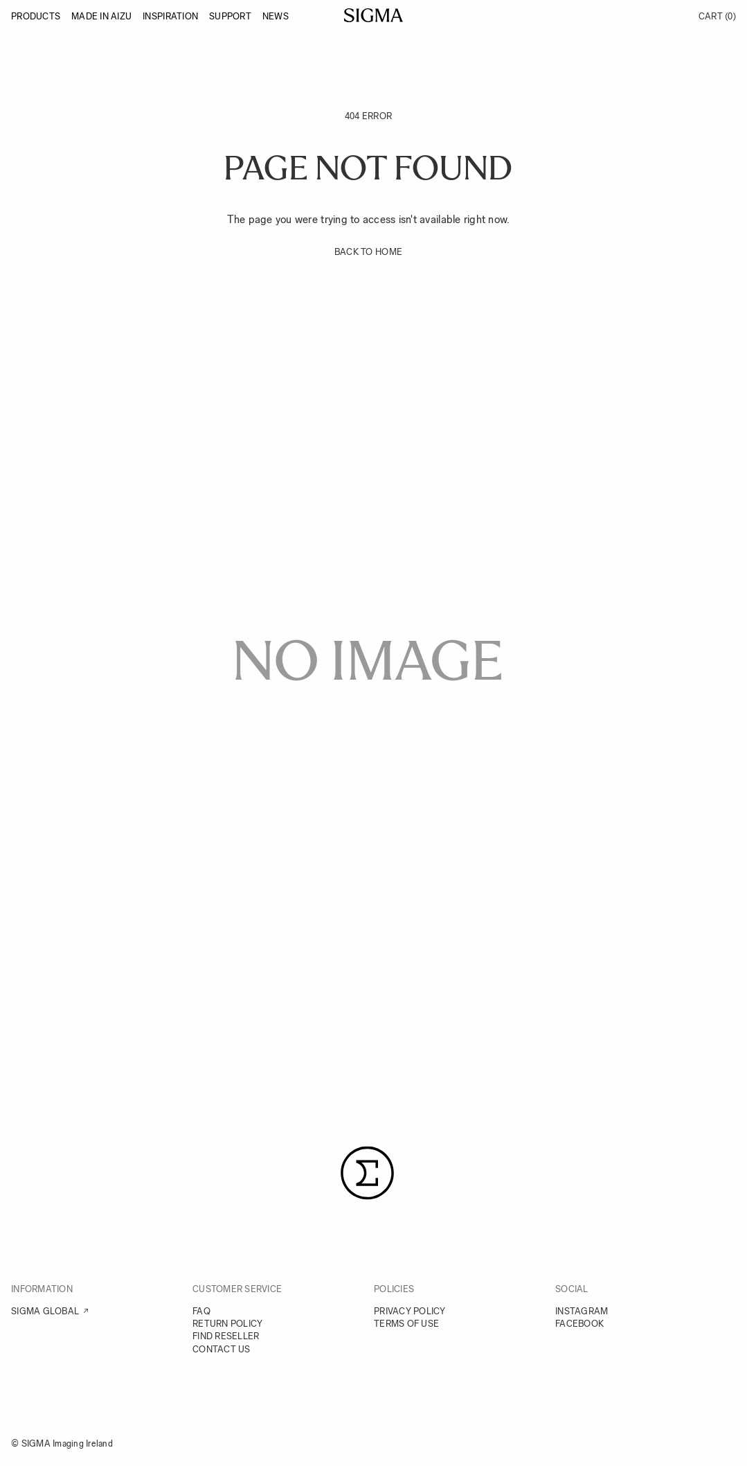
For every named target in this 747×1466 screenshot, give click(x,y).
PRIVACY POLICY (410, 1311)
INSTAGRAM (581, 1311)
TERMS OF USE (406, 1323)
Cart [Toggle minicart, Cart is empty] (717, 16)
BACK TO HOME (368, 252)
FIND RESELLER (225, 1336)
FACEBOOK (579, 1323)
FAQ (201, 1311)
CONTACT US (221, 1349)
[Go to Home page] (373, 15)
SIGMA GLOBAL (45, 1311)
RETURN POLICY (227, 1323)
